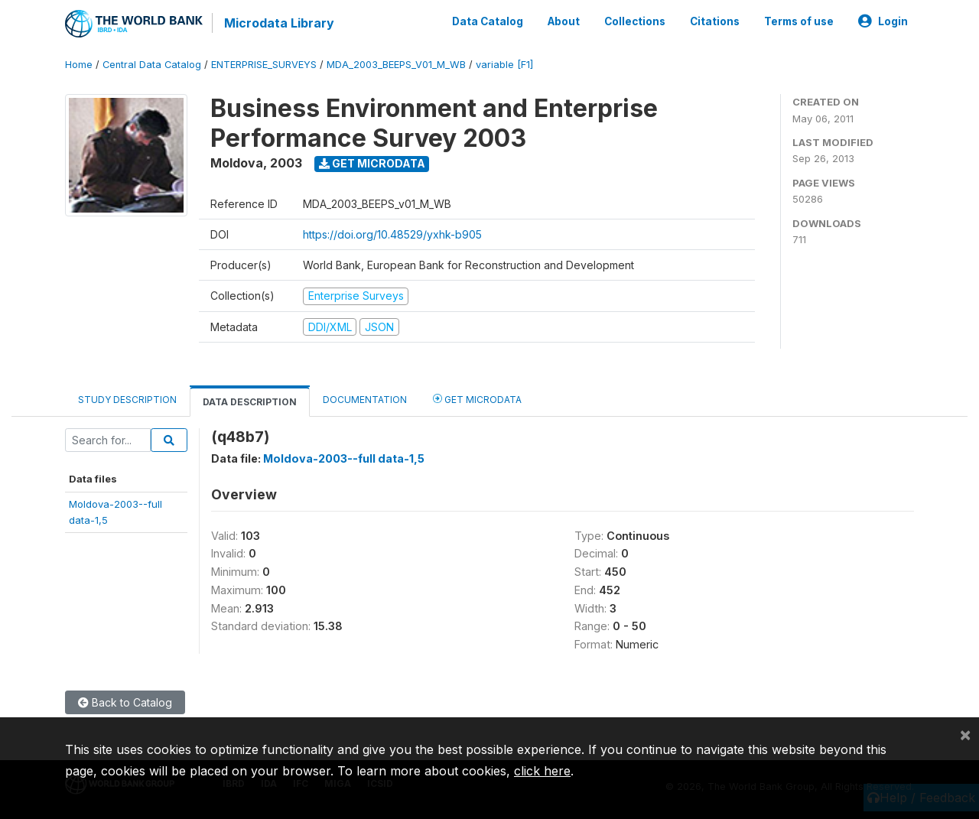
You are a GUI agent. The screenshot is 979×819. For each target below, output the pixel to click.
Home (79, 64)
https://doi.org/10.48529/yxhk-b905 (392, 234)
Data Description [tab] (250, 402)
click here (542, 770)
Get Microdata (372, 163)
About (564, 21)
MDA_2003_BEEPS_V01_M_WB (396, 64)
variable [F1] (504, 64)
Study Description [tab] (127, 399)
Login (883, 21)
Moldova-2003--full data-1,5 (343, 458)
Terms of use (799, 21)
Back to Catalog (125, 702)
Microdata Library (279, 23)
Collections (634, 21)
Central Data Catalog (151, 64)
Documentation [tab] (365, 399)
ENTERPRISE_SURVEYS (264, 64)
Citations (715, 21)
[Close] (965, 734)
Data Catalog (487, 21)
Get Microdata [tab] (477, 398)
